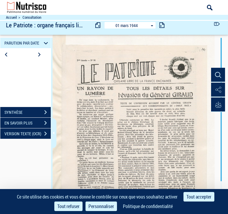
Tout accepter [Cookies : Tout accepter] (198, 196)
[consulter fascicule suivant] (162, 25)
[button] (217, 75)
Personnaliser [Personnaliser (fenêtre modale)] (101, 206)
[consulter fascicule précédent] (98, 25)
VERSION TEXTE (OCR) (27, 134)
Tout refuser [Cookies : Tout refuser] (68, 206)
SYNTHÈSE (27, 112)
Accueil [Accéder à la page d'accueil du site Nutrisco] (11, 17)
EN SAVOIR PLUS (27, 123)
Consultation (32, 17)
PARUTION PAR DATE (27, 43)
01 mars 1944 (126, 25)
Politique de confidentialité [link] (148, 206)
